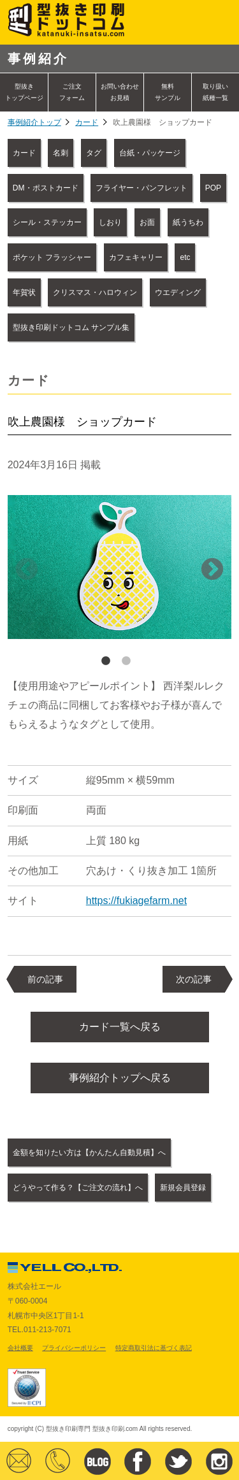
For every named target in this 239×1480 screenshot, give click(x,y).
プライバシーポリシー (74, 1347)
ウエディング (178, 292)
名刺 (60, 152)
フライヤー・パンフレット (141, 187)
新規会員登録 (183, 1187)
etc (185, 257)
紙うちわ (188, 222)
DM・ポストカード (45, 187)
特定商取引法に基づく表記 (153, 1347)
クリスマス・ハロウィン (95, 292)
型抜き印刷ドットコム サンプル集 (71, 327)
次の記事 (194, 979)
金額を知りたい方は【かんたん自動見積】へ (89, 1152)
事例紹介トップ (34, 122)
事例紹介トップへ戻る (120, 1077)
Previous (27, 570)
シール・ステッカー (47, 222)
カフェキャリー (136, 257)
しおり (110, 222)
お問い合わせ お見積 (120, 92)
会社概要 (20, 1347)
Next (212, 570)
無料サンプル (167, 92)
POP (213, 187)
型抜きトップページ (24, 92)
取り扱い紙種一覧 (215, 92)
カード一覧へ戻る (120, 1026)
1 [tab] (105, 661)
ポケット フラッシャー (52, 257)
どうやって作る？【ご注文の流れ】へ (78, 1187)
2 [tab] (126, 661)
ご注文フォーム (72, 92)
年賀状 (24, 292)
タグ (93, 152)
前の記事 (45, 979)
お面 (147, 222)
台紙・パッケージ (149, 152)
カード (86, 122)
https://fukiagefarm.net (136, 900)
